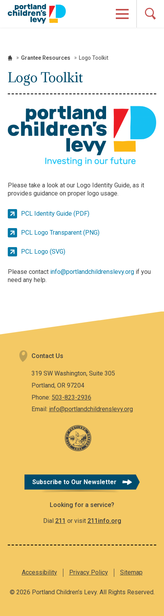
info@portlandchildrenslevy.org (92, 271)
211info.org (104, 520)
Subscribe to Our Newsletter (74, 482)
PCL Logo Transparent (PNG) (60, 232)
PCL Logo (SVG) (43, 251)
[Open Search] (150, 14)
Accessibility (39, 572)
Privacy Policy (88, 572)
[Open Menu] (122, 14)
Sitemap (131, 572)
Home (10, 58)
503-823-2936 (71, 397)
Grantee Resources (45, 58)
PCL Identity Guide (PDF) (55, 213)
